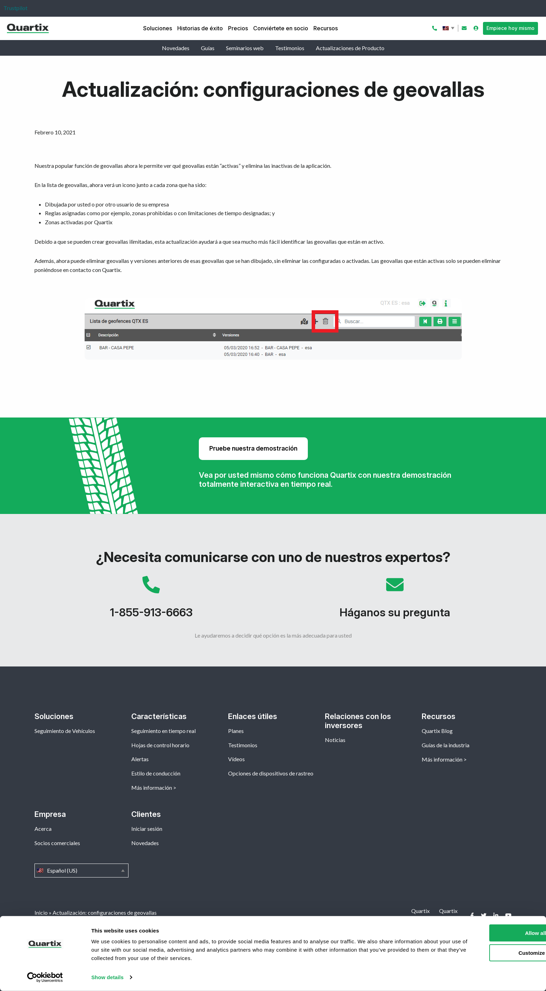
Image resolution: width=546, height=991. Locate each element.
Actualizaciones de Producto (350, 48)
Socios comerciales (57, 843)
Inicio (41, 912)
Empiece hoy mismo (510, 28)
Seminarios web (245, 48)
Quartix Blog (437, 730)
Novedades (175, 48)
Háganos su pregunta (395, 600)
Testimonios (289, 48)
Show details (107, 977)
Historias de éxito (200, 28)
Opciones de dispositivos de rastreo (270, 773)
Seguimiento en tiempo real (163, 730)
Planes (236, 730)
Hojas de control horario (160, 745)
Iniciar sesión (146, 828)
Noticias (335, 739)
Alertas (140, 759)
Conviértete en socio (280, 28)
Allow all (488, 933)
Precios (238, 28)
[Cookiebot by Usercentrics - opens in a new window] (45, 977)
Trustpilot (15, 8)
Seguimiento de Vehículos (64, 730)
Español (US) (449, 28)
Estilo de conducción (155, 773)
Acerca (43, 828)
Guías (207, 48)
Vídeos (236, 759)
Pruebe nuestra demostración (253, 448)
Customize (488, 952)
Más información (151, 787)
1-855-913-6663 (151, 600)
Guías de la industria (445, 745)
